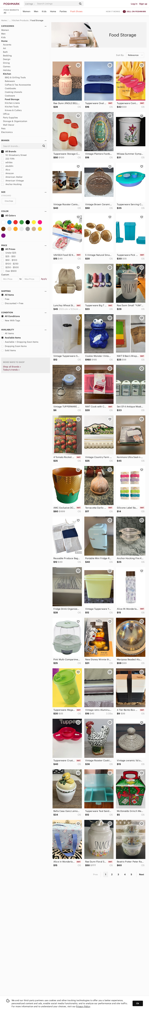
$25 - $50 (8, 256)
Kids (44, 11)
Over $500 (9, 271)
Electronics (7, 132)
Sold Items (8, 350)
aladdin (7, 166)
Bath (5, 52)
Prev (95, 874)
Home (53, 11)
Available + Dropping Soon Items (20, 342)
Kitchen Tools (12, 106)
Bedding (7, 55)
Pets (3, 128)
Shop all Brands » (12, 366)
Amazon (7, 173)
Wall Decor (8, 124)
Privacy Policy (83, 1006)
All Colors (8, 215)
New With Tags (10, 320)
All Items (7, 294)
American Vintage (12, 180)
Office (6, 114)
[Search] (57, 3)
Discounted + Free (12, 303)
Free (5, 299)
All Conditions (10, 316)
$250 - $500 (10, 267)
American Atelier (12, 177)
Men (36, 11)
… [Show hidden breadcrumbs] (9, 20)
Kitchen (7, 73)
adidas (6, 162)
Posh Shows (76, 11)
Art (4, 48)
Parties (63, 11)
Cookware (10, 95)
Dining (6, 63)
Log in (134, 3)
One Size (9, 201)
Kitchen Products (20, 20)
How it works (113, 11)
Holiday (7, 70)
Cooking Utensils (13, 92)
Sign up (143, 3)
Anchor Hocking (11, 184)
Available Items (11, 337)
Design (6, 59)
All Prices (8, 249)
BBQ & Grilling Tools (15, 77)
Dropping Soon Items (14, 346)
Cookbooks (10, 88)
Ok (137, 1003)
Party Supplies (10, 117)
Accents (7, 44)
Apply (44, 279)
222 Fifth (8, 158)
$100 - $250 (9, 263)
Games (6, 66)
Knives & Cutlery (13, 110)
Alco (5, 169)
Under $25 (8, 252)
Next (141, 874)
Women (26, 11)
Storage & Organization (15, 121)
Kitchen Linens (12, 103)
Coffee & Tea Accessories (18, 84)
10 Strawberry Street (14, 155)
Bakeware (10, 81)
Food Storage (36, 20)
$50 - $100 (9, 260)
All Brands (8, 151)
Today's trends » (11, 369)
